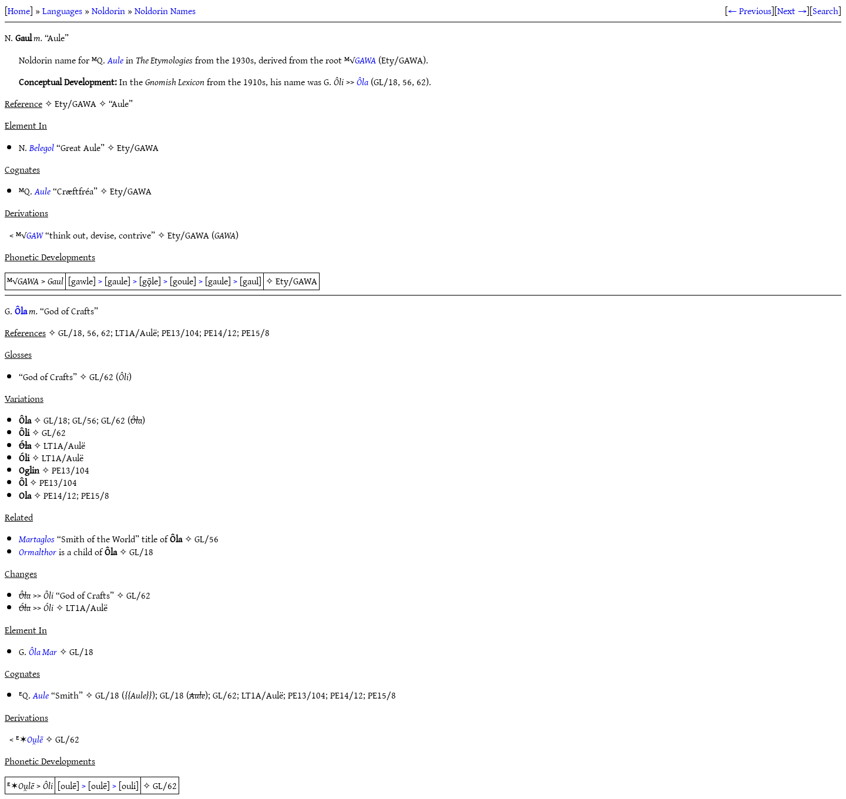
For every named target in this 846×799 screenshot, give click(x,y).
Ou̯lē (35, 739)
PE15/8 (95, 495)
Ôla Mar (43, 651)
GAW (34, 235)
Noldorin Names (165, 10)
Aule (115, 60)
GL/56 (84, 420)
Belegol (41, 147)
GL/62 (101, 376)
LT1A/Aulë (64, 445)
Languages (62, 10)
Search (825, 10)
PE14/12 (59, 495)
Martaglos (37, 539)
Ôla (362, 81)
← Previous (749, 10)
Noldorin (108, 10)
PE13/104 (70, 470)
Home (19, 10)
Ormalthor (37, 551)
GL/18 (55, 420)
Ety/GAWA (138, 147)
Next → (792, 10)
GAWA (365, 60)
